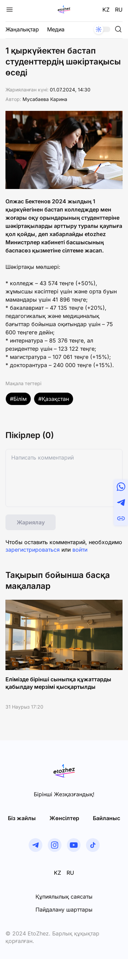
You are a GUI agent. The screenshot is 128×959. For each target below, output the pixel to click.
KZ (106, 9)
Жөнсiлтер (64, 818)
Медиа (56, 29)
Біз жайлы (22, 818)
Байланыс (106, 818)
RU (119, 9)
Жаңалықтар (22, 29)
